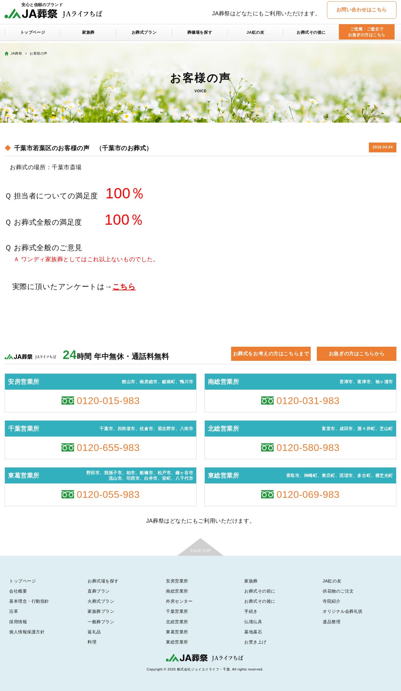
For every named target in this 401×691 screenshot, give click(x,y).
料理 (92, 641)
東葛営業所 (177, 631)
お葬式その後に (311, 34)
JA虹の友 (255, 34)
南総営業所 (177, 591)
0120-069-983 (307, 494)
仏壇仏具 (253, 621)
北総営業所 (177, 621)
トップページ (32, 34)
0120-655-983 (108, 447)
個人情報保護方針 (27, 631)
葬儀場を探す (199, 34)
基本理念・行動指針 (29, 601)
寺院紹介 (331, 601)
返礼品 (94, 631)
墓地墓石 (253, 631)
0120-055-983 (108, 494)
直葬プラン (99, 591)
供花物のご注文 (338, 591)
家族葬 (88, 34)
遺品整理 (331, 621)
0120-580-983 (307, 447)
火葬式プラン (101, 601)
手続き (251, 611)
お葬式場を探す (103, 580)
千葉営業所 (177, 611)
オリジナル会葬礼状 (343, 611)
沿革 (13, 611)
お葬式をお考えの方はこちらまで (271, 353)
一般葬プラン (101, 621)
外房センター (179, 601)
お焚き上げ (255, 641)
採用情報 (18, 621)
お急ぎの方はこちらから (356, 353)
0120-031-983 (307, 400)
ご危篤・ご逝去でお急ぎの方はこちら (367, 34)
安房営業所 (177, 580)
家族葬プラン (101, 611)
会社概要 (18, 591)
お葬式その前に (259, 591)
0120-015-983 (108, 400)
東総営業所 (177, 641)
